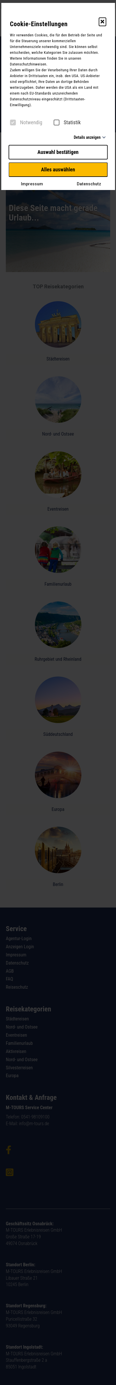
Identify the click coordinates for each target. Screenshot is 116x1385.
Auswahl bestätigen (58, 152)
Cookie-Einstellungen (39, 24)
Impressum (29, 184)
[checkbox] (13, 122)
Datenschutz (86, 184)
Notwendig (26, 122)
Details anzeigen (87, 137)
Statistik (67, 122)
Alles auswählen (58, 169)
